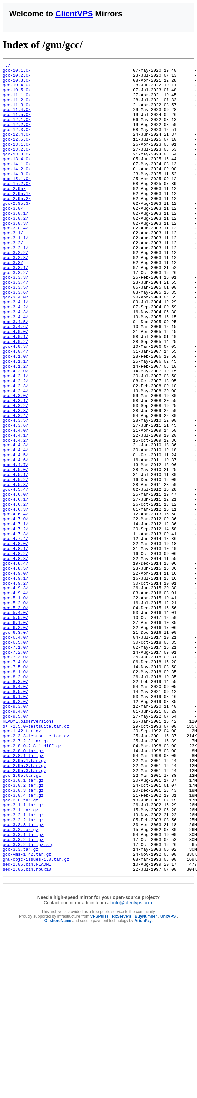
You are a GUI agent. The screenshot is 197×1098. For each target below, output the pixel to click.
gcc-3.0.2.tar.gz (23, 930)
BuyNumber (146, 1078)
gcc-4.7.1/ (15, 616)
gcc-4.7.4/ (15, 634)
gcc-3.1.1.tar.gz (23, 954)
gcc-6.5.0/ (15, 758)
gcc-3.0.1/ (15, 244)
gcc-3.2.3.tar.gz (23, 977)
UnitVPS (168, 1078)
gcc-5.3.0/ (15, 717)
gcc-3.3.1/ (15, 309)
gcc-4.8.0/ (15, 640)
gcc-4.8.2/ (15, 652)
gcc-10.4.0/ (17, 90)
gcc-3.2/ (13, 279)
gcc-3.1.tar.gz (20, 960)
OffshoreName (57, 1082)
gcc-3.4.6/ (15, 380)
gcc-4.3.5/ (15, 492)
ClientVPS (74, 13)
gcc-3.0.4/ (15, 261)
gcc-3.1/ (13, 267)
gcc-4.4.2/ (15, 516)
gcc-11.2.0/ (17, 107)
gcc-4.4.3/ (15, 522)
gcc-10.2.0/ (17, 78)
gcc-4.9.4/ (15, 699)
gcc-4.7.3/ (15, 628)
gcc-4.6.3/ (15, 599)
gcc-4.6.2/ (15, 593)
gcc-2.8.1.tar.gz (23, 894)
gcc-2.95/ (14, 214)
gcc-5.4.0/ (15, 723)
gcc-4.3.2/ (15, 474)
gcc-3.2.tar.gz (20, 983)
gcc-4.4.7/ (15, 545)
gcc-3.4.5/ (15, 374)
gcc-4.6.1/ (15, 587)
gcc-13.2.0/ (17, 167)
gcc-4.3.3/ (15, 480)
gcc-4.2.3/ (15, 451)
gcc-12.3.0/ (17, 143)
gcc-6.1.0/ (15, 735)
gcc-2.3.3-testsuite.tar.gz (36, 871)
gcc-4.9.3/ (15, 693)
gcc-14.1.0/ (17, 184)
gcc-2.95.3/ (17, 232)
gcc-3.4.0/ (15, 344)
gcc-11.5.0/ (17, 125)
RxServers (121, 1078)
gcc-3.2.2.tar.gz (23, 971)
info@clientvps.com (132, 1064)
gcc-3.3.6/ (15, 338)
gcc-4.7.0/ (15, 610)
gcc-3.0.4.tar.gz (23, 942)
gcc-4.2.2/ (15, 445)
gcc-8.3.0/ (15, 806)
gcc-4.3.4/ (15, 486)
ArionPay (143, 1082)
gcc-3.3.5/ (15, 332)
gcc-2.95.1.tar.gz (24, 900)
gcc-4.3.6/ (15, 498)
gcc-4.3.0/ (15, 462)
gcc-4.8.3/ (15, 658)
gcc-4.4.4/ (15, 528)
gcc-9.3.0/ (15, 835)
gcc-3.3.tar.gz (20, 1007)
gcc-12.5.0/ (17, 155)
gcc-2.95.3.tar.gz (24, 912)
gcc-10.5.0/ (17, 96)
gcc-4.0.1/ (15, 391)
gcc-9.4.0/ (15, 841)
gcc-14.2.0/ (17, 190)
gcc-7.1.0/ (15, 764)
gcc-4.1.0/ (15, 415)
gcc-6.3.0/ (15, 747)
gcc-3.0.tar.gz (20, 948)
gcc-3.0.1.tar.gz (23, 924)
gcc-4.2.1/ (15, 439)
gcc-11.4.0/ (17, 119)
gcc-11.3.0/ (17, 113)
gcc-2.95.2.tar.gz (24, 906)
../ (6, 66)
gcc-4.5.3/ (15, 569)
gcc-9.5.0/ (15, 847)
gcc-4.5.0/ (15, 551)
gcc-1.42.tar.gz (22, 865)
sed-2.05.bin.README (27, 1025)
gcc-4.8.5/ (15, 670)
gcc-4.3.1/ (15, 468)
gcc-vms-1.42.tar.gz (27, 1013)
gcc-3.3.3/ (15, 320)
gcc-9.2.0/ (15, 829)
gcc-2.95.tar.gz (22, 918)
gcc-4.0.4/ (15, 409)
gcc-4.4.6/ (15, 539)
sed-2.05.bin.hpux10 (27, 1031)
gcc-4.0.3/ (15, 403)
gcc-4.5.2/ (15, 563)
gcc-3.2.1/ (15, 285)
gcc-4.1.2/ (15, 427)
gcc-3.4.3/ (15, 362)
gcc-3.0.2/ (15, 249)
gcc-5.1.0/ (15, 705)
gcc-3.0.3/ (15, 255)
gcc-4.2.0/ (15, 433)
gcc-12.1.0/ (17, 131)
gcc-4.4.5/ (15, 534)
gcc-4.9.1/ (15, 681)
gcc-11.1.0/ (17, 102)
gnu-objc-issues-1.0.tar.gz (36, 1019)
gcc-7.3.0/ (15, 776)
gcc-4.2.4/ (15, 457)
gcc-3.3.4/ (15, 326)
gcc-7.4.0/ (15, 782)
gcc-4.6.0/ (15, 581)
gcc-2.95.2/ (17, 226)
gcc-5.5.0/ (15, 729)
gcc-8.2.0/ (15, 800)
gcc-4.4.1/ (15, 510)
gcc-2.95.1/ (17, 220)
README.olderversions (28, 853)
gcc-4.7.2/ (15, 622)
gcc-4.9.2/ (15, 687)
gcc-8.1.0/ (15, 794)
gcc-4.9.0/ (15, 676)
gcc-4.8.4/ (15, 664)
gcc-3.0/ (13, 238)
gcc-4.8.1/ (15, 646)
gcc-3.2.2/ (15, 291)
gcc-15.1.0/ (17, 202)
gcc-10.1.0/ (17, 72)
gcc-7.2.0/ (15, 770)
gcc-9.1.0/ (15, 823)
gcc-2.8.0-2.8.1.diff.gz (32, 883)
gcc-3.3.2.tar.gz (23, 995)
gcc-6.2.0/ (15, 741)
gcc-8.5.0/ (15, 818)
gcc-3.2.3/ (15, 297)
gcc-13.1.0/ (17, 161)
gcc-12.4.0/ (17, 149)
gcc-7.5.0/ (15, 788)
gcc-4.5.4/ (15, 575)
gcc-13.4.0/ (17, 178)
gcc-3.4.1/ (15, 350)
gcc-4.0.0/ (15, 386)
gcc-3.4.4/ (15, 368)
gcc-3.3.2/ (15, 315)
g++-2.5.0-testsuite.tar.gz (36, 859)
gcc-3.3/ (13, 303)
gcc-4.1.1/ (15, 421)
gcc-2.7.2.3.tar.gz (26, 877)
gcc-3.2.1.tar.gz (23, 965)
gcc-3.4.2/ (15, 356)
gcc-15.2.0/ (17, 208)
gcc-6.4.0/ (15, 752)
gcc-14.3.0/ (17, 196)
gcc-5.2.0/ (15, 711)
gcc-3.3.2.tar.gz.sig (28, 1001)
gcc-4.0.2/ (15, 397)
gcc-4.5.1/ (15, 557)
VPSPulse (99, 1078)
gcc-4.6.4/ (15, 605)
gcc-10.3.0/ (17, 84)
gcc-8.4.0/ (15, 812)
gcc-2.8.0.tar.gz (23, 889)
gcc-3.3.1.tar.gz (23, 989)
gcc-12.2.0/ (17, 137)
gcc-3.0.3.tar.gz (23, 936)
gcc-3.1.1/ (15, 273)
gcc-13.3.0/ (17, 173)
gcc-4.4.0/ (15, 504)
